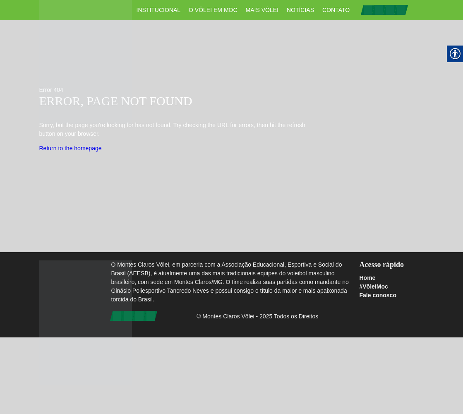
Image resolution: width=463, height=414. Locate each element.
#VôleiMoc (373, 286)
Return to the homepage (70, 148)
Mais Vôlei (262, 10)
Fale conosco (377, 295)
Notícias (300, 10)
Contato (336, 10)
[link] (368, 9)
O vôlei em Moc (213, 10)
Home (367, 277)
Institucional (159, 10)
